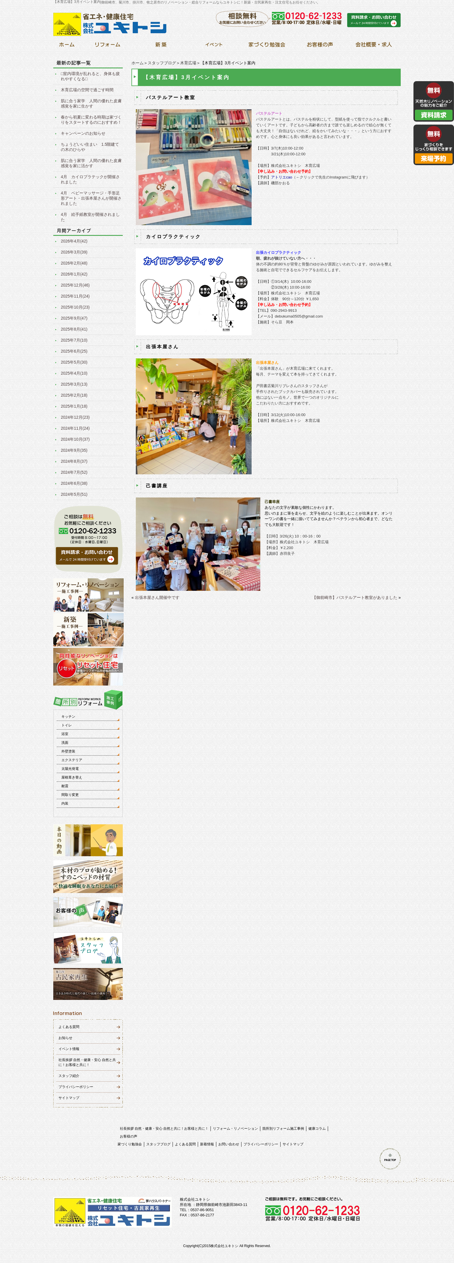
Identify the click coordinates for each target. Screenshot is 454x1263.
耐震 (64, 786)
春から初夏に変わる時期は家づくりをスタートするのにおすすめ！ (91, 120)
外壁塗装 (68, 751)
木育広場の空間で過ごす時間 (87, 90)
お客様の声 (128, 1136)
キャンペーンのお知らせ (83, 133)
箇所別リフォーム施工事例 (283, 1129)
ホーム (137, 63)
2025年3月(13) (74, 384)
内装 (64, 803)
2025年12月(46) (75, 285)
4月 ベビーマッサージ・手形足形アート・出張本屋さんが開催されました (91, 198)
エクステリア (71, 760)
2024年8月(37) (74, 461)
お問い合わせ (228, 1144)
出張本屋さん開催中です (157, 597)
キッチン (68, 717)
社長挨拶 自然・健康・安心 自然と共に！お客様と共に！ (164, 1129)
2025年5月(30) (74, 362)
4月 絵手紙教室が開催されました (90, 217)
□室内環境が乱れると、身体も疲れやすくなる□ (90, 76)
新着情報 (207, 1144)
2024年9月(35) (74, 450)
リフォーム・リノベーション (235, 1129)
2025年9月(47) (74, 318)
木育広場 (188, 63)
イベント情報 (68, 1049)
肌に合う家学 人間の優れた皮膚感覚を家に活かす (91, 163)
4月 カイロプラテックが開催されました (90, 179)
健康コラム (317, 1129)
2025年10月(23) (75, 307)
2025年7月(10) (74, 340)
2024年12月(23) (75, 417)
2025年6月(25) (74, 351)
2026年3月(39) (74, 252)
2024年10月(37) (75, 439)
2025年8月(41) (74, 329)
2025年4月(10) (74, 373)
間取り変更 (70, 795)
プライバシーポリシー (75, 1087)
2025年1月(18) (74, 406)
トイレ (66, 725)
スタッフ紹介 (68, 1076)
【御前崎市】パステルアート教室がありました (354, 597)
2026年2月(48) (74, 263)
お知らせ (65, 1038)
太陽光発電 (70, 769)
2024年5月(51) (74, 494)
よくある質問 (68, 1027)
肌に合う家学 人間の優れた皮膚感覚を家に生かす (91, 103)
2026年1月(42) (74, 274)
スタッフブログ (162, 63)
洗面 (64, 743)
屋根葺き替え (71, 777)
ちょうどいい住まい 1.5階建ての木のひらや (90, 147)
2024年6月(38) (74, 483)
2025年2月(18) (74, 395)
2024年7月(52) (74, 472)
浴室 (64, 734)
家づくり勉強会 (130, 1144)
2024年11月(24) (75, 428)
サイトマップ (68, 1098)
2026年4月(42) (74, 241)
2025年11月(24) (75, 296)
